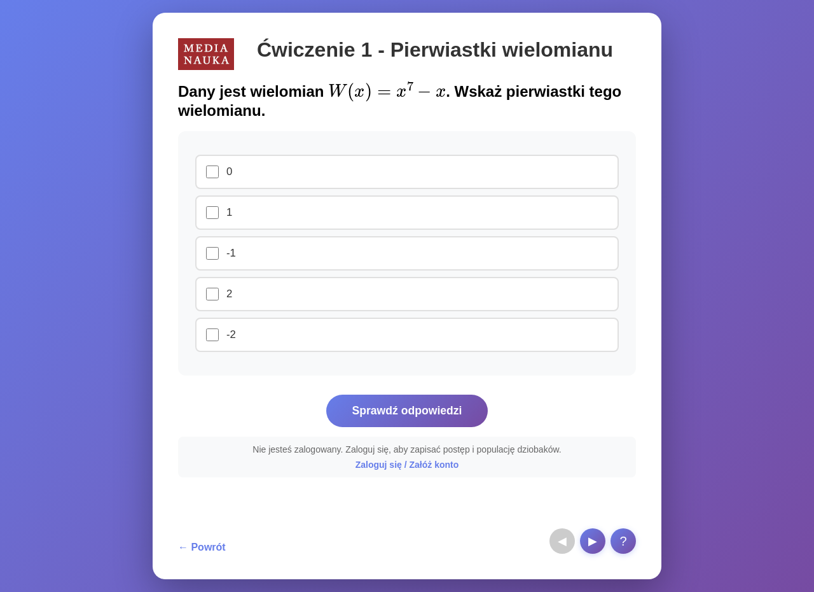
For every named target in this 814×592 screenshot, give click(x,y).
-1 (231, 253)
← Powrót (202, 547)
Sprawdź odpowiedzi (407, 410)
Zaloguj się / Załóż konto (407, 465)
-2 (231, 334)
